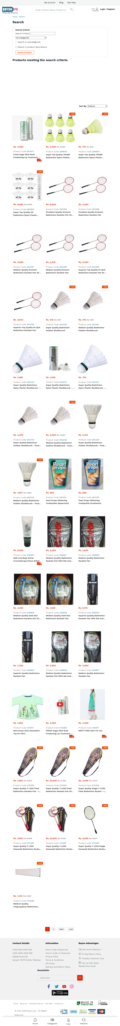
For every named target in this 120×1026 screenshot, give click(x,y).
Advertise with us (36, 562)
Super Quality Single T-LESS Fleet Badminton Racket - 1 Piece (91, 417)
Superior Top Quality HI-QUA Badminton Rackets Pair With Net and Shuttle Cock (92, 178)
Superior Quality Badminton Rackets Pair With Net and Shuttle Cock (91, 338)
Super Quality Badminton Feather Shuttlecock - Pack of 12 (26, 258)
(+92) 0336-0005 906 (22, 518)
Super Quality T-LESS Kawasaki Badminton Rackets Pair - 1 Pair (27, 444)
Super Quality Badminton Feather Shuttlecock (58, 204)
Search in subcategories (29, 42)
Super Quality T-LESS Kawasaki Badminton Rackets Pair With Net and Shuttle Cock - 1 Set (60, 444)
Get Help (71, 2)
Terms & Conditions (55, 525)
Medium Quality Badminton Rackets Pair (91, 311)
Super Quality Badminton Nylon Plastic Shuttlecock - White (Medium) (91, 231)
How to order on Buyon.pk (58, 518)
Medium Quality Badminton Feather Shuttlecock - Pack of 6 (26, 285)
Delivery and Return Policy (58, 532)
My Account (49, 2)
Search (22, 17)
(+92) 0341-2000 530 (22, 515)
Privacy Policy (52, 522)
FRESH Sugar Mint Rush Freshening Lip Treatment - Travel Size (59, 391)
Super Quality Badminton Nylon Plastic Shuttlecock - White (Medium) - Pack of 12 (26, 231)
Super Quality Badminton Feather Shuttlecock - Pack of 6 (91, 258)
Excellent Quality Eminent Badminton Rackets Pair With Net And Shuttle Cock (60, 151)
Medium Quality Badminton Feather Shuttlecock (91, 204)
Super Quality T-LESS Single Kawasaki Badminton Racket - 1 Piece (91, 444)
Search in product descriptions (32, 47)
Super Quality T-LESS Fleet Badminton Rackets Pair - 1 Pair (26, 417)
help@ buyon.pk (20, 522)
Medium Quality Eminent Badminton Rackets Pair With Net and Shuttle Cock (27, 178)
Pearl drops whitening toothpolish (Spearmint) (57, 284)
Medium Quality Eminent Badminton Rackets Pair (57, 178)
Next (61, 495)
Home (15, 17)
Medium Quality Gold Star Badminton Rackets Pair (58, 337)
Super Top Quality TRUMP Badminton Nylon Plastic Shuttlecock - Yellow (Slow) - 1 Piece (92, 125)
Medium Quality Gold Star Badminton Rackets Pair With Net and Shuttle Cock (27, 338)
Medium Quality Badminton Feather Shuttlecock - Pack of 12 (59, 258)
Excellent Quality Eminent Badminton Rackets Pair (90, 151)
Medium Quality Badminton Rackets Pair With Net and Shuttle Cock (59, 311)
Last (71, 495)
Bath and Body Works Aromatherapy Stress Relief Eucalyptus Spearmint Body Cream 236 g (26, 311)
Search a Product (25, 53)
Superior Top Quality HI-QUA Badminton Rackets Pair (26, 204)
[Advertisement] (60, 82)
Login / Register (107, 9)
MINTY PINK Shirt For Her (90, 389)
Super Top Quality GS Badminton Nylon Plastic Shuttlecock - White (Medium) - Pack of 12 (25, 152)
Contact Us (58, 562)
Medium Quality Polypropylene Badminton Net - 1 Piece (25, 471)
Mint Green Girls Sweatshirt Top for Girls (26, 390)
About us (23, 562)
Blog (61, 2)
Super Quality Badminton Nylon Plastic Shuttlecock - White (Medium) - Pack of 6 (59, 231)
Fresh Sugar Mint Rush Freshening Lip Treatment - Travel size (26, 125)
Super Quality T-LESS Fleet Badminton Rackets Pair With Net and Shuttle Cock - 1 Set (60, 417)
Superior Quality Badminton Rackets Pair (26, 364)
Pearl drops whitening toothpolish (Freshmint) (89, 284)
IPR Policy (50, 529)
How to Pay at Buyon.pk (57, 515)
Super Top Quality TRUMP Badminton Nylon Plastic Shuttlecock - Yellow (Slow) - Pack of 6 (60, 125)
